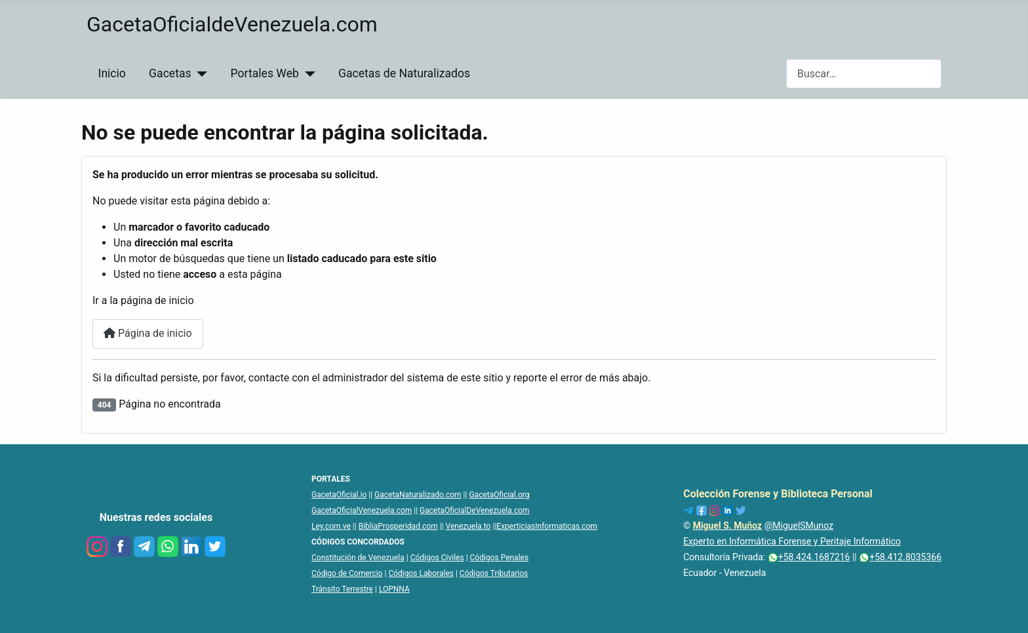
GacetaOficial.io (338, 494)
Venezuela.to (468, 526)
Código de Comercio (347, 573)
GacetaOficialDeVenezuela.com (475, 510)
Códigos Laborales (421, 573)
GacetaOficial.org (499, 494)
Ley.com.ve (331, 526)
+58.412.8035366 (900, 557)
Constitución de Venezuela (358, 557)
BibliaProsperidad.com (398, 526)
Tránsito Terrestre (342, 589)
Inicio (112, 73)
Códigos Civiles (437, 557)
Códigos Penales (499, 557)
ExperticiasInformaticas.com (546, 526)
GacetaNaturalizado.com (418, 494)
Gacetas (170, 73)
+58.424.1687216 (809, 557)
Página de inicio (148, 333)
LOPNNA (394, 589)
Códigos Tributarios (494, 573)
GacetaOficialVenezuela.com (361, 510)
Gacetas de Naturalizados (404, 73)
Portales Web (265, 73)
